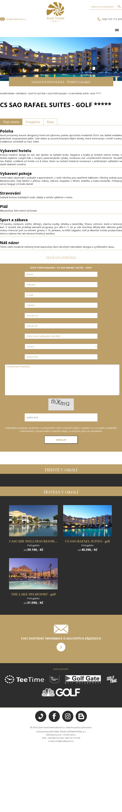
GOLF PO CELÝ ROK (36, 93)
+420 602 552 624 (55, 737)
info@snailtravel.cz (16, 19)
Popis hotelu (11, 122)
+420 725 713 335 (111, 19)
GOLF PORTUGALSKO (57, 93)
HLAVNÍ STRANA (7, 93)
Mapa (50, 122)
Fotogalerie (33, 122)
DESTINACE (21, 93)
